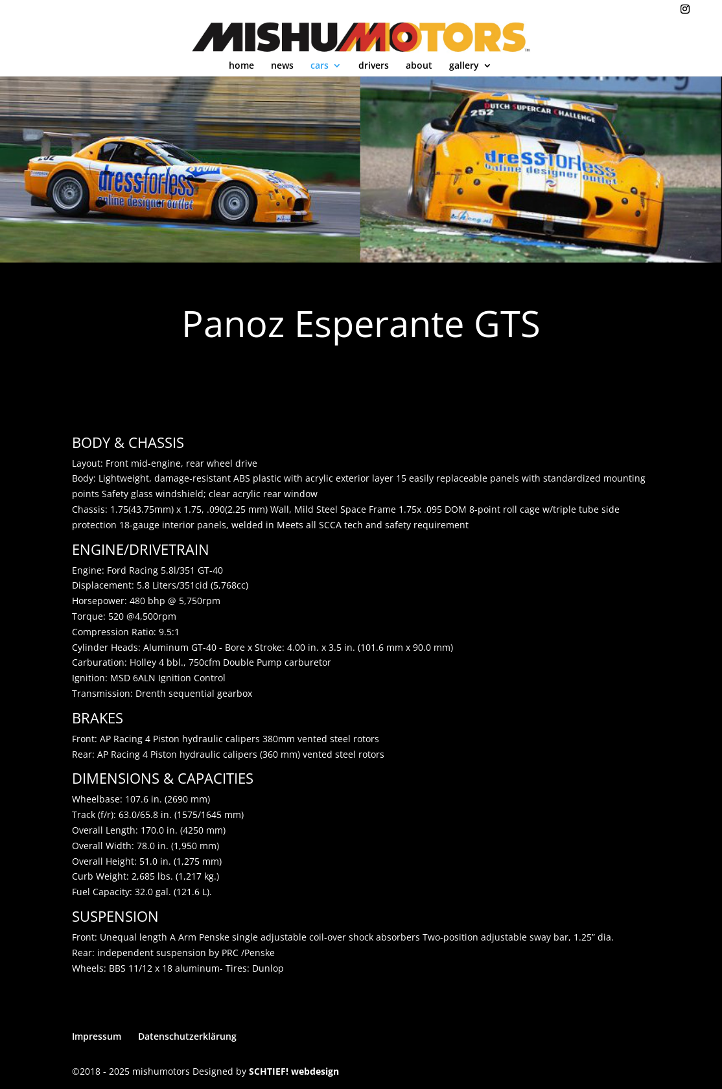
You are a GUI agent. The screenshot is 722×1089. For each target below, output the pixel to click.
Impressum (96, 1036)
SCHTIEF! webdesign (294, 1071)
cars (319, 66)
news (282, 66)
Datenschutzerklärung (187, 1036)
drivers (373, 66)
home (241, 66)
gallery (464, 66)
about (419, 66)
